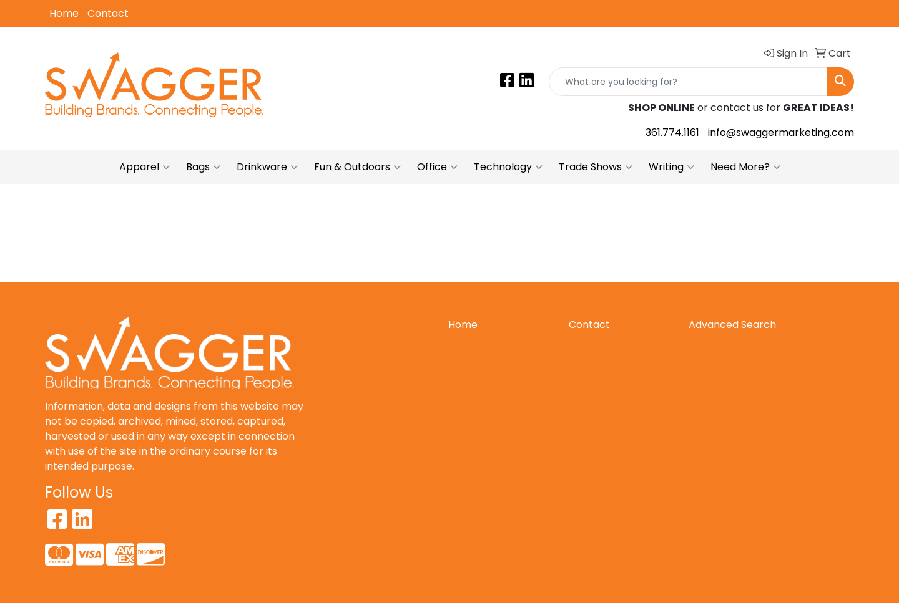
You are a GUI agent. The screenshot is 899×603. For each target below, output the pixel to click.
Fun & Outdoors (357, 167)
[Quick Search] (688, 81)
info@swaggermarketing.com (781, 132)
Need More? (745, 167)
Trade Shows (595, 167)
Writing (671, 167)
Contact (108, 13)
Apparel (144, 167)
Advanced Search (732, 324)
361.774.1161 (672, 132)
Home (64, 13)
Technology (508, 167)
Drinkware (267, 167)
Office (437, 167)
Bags (203, 167)
